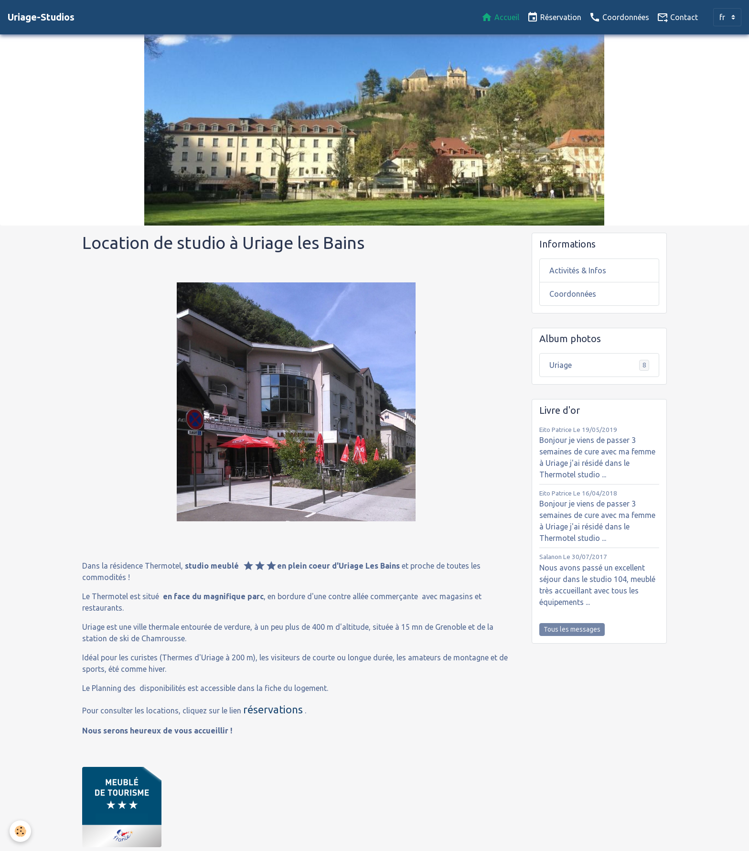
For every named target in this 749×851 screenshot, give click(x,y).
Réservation (554, 17)
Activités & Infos (577, 270)
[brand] (41, 17)
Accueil (500, 17)
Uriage (599, 365)
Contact (677, 17)
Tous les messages (572, 629)
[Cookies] (20, 831)
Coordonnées (619, 17)
